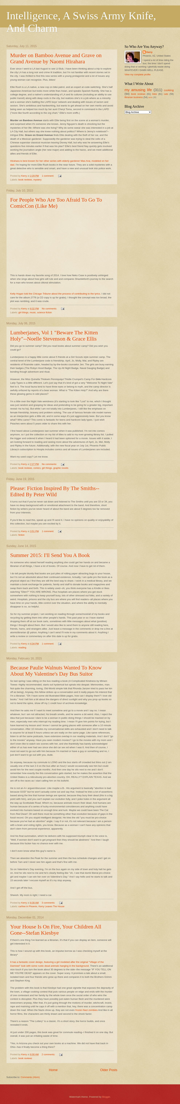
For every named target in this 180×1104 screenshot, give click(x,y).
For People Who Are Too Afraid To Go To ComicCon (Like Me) (56, 203)
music (33, 312)
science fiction (44, 312)
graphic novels (60, 468)
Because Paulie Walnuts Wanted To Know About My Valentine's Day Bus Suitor (56, 671)
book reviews (25, 179)
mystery (37, 179)
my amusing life (138, 90)
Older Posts (108, 1070)
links (154, 94)
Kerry (149, 52)
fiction (21, 535)
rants (150, 97)
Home (53, 1070)
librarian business (134, 97)
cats (166, 94)
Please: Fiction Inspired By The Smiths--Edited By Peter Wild (54, 491)
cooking (169, 90)
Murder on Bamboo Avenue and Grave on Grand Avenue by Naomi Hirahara (56, 58)
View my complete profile (138, 74)
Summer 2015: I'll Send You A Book (50, 555)
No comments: (50, 308)
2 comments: (49, 1054)
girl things (23, 312)
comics (37, 468)
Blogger (106, 1096)
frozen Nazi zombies (86, 1010)
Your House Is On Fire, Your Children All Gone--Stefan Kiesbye (55, 930)
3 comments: (49, 902)
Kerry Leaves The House (51, 906)
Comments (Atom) (30, 1077)
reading (22, 647)
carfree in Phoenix (27, 906)
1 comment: (48, 175)
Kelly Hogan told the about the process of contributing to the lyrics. (55, 293)
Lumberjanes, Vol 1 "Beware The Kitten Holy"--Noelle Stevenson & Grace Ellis (54, 335)
